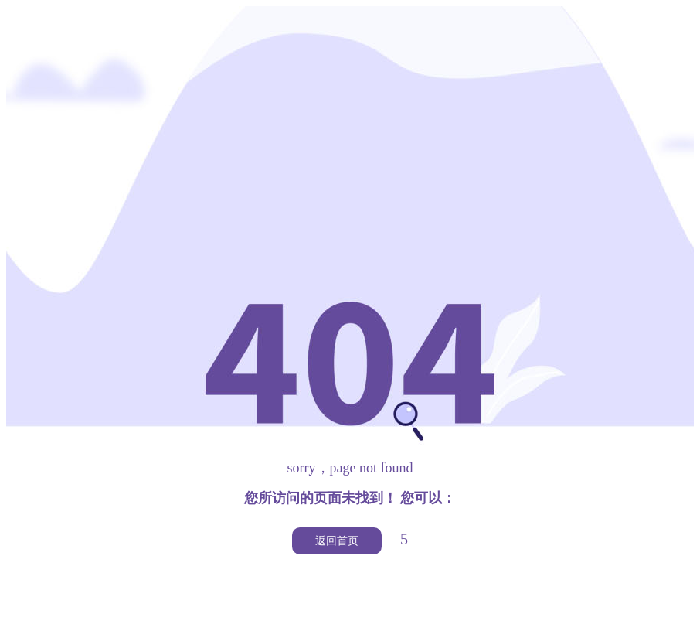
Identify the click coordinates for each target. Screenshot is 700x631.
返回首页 (336, 541)
